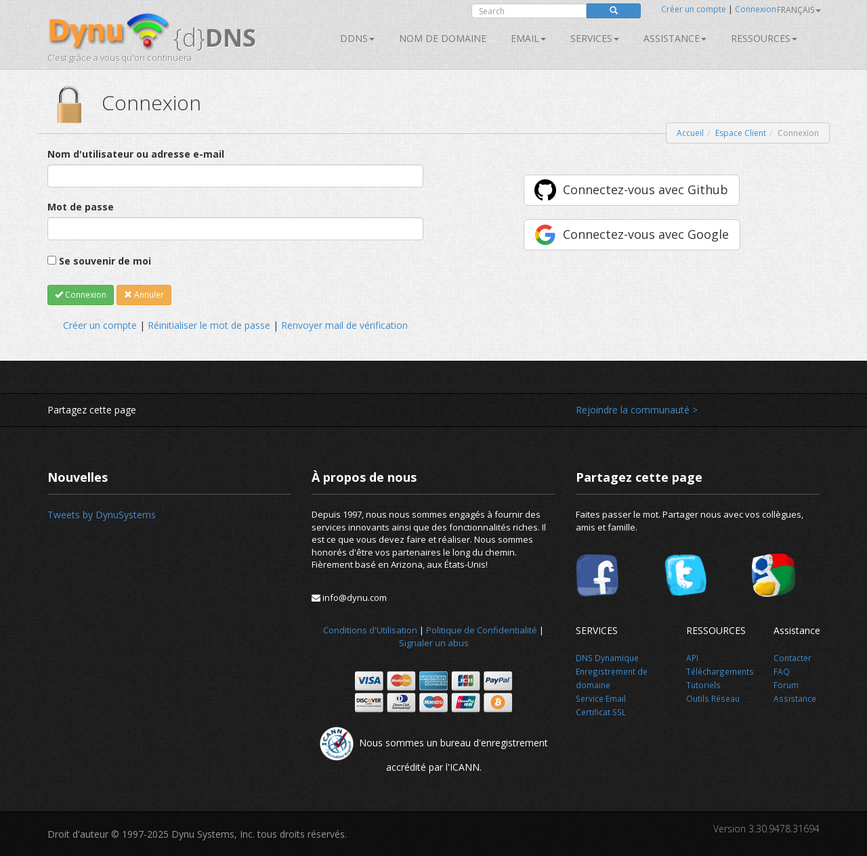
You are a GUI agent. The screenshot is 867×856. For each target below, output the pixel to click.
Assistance (674, 38)
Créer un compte (693, 9)
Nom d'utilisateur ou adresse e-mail (135, 154)
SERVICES (594, 38)
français (799, 10)
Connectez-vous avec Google (646, 234)
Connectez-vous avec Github (645, 189)
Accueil (690, 133)
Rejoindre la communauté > (637, 409)
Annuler (144, 294)
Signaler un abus (434, 643)
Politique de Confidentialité (481, 630)
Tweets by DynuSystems (101, 514)
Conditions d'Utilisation (370, 630)
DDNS (357, 38)
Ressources (764, 38)
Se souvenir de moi (105, 260)
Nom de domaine (442, 38)
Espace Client (740, 133)
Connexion (755, 9)
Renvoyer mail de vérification (344, 325)
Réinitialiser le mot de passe (209, 325)
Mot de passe (80, 206)
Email (528, 38)
